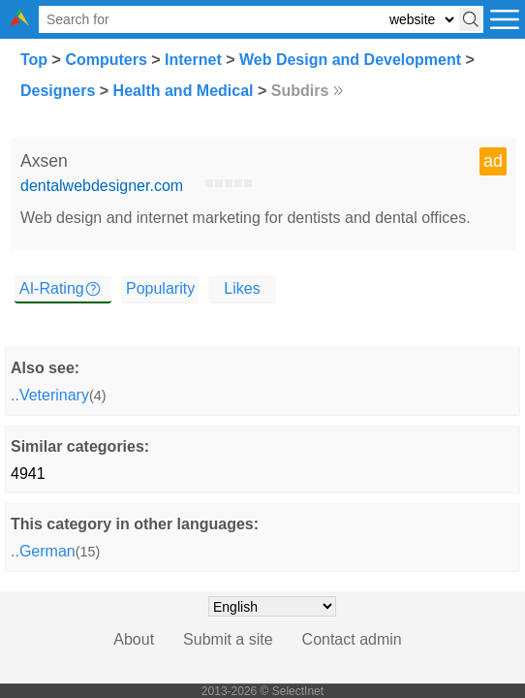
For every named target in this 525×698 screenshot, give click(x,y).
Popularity (160, 288)
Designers (57, 90)
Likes (242, 288)
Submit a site (227, 639)
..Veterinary (50, 395)
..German (43, 551)
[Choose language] (272, 606)
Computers (105, 59)
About (133, 639)
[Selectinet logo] (19, 21)
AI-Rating (51, 288)
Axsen (44, 161)
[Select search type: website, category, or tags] (421, 20)
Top (33, 59)
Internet (193, 59)
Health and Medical (183, 90)
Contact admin (352, 639)
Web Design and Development (350, 59)
